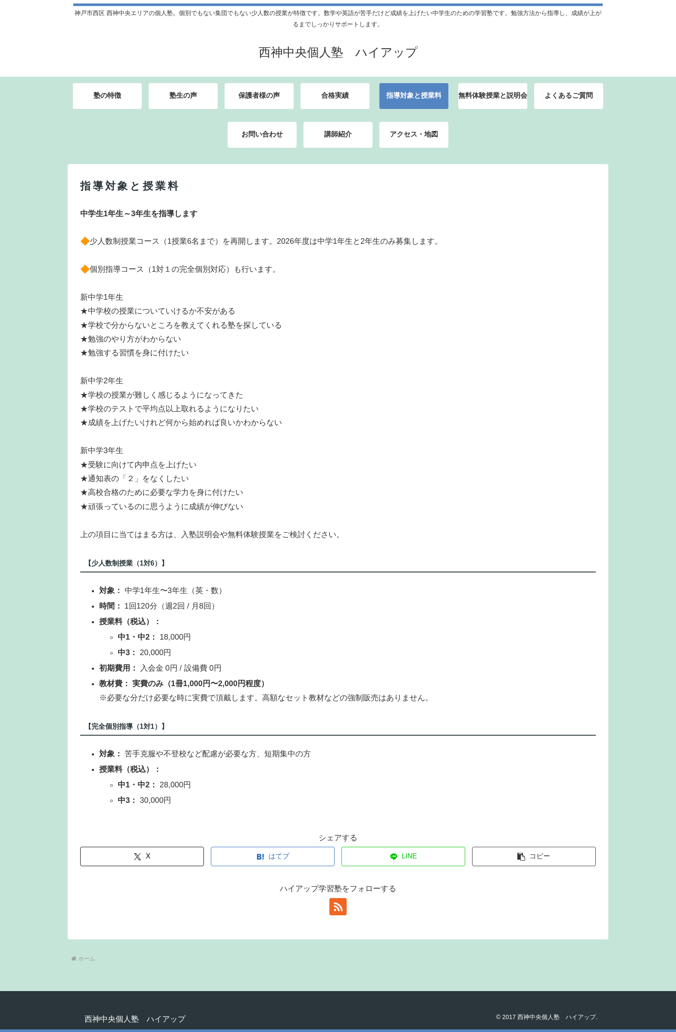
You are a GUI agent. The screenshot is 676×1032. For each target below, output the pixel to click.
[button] (534, 856)
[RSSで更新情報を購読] (338, 906)
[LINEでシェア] (403, 856)
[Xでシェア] (142, 856)
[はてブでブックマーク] (273, 856)
